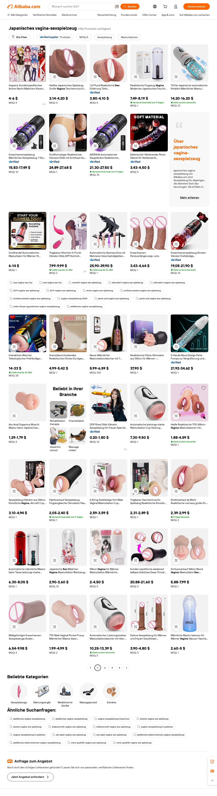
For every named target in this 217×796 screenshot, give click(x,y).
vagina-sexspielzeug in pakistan (155, 726)
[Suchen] (129, 6)
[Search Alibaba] (82, 7)
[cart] (166, 7)
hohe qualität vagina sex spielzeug (86, 742)
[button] (117, 6)
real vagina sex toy (21, 282)
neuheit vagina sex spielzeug (85, 282)
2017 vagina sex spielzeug (24, 290)
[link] (212, 761)
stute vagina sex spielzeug (98, 290)
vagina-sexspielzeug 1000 (72, 298)
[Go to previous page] (90, 667)
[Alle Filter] (19, 37)
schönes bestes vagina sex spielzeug (140, 290)
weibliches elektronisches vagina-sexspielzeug (158, 734)
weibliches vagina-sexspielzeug (84, 306)
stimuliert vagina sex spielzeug (125, 282)
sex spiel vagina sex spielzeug (69, 734)
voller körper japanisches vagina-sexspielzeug (35, 306)
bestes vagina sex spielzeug (152, 718)
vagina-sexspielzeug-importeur (112, 718)
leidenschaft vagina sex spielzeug (67, 726)
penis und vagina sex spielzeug (111, 298)
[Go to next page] (126, 667)
